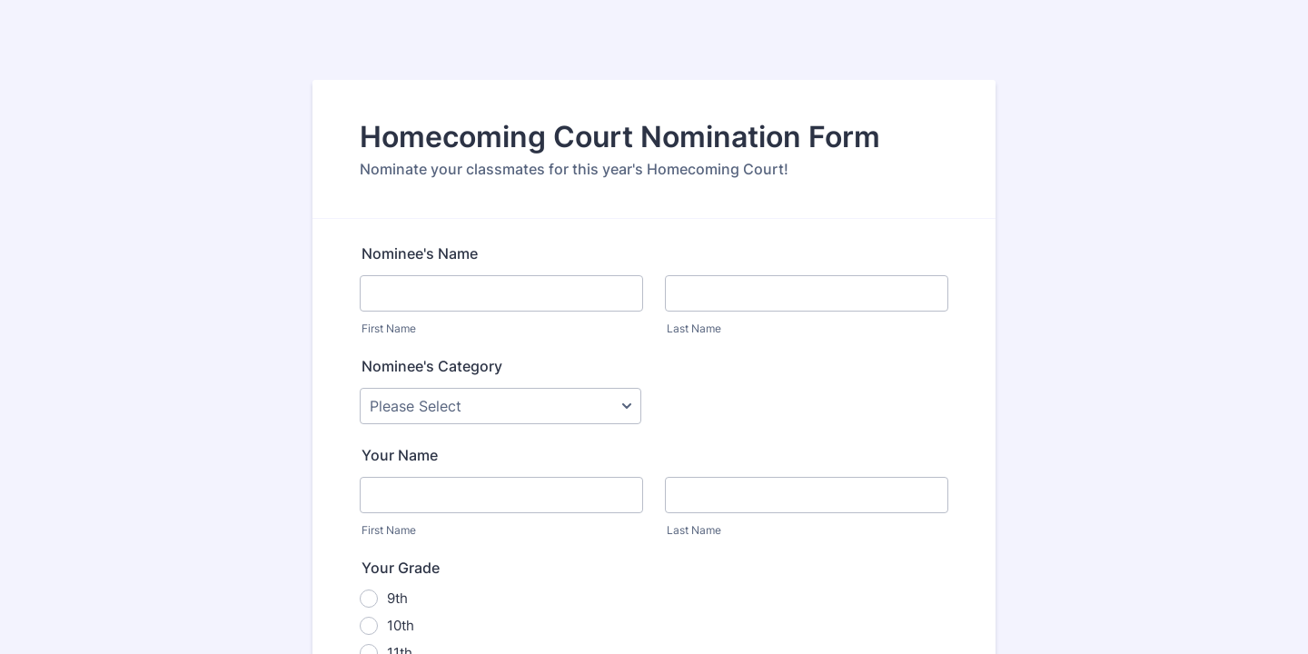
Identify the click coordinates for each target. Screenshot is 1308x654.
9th (397, 598)
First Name (389, 328)
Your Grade (401, 568)
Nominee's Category (432, 366)
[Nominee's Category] (500, 406)
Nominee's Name (420, 253)
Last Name (694, 328)
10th (400, 625)
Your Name (400, 455)
